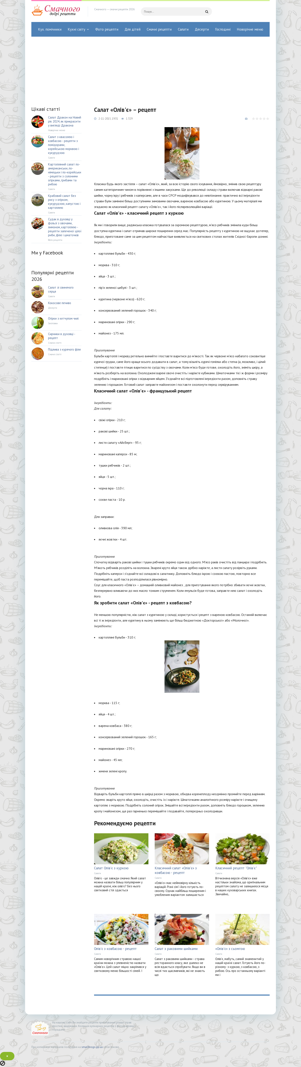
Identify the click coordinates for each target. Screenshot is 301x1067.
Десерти (202, 29)
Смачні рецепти (159, 29)
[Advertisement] (150, 68)
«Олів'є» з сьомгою (230, 948)
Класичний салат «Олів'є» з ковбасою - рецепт (176, 870)
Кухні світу (76, 29)
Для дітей (132, 29)
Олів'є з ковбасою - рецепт (115, 948)
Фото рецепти (106, 29)
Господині (223, 29)
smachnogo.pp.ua (92, 1047)
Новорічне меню (250, 29)
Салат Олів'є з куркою (111, 868)
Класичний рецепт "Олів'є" (236, 868)
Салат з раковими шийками (176, 948)
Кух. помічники (49, 29)
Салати (183, 29)
